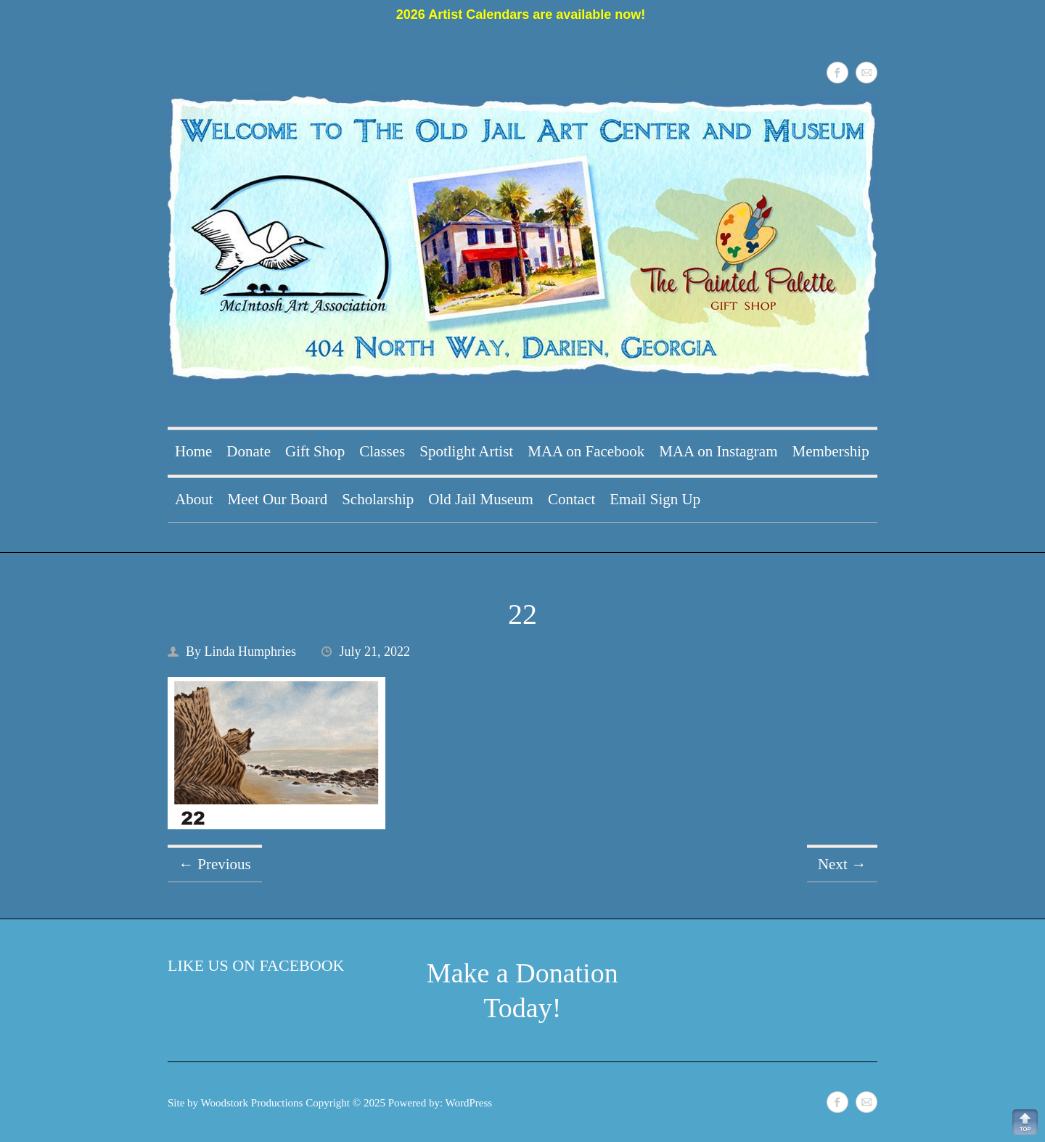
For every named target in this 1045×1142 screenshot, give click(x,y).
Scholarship (378, 499)
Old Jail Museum (480, 499)
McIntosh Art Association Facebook (837, 72)
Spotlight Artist (466, 451)
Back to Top (1025, 1122)
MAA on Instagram (718, 451)
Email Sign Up (655, 499)
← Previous (215, 864)
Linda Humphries (250, 651)
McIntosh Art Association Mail (866, 72)
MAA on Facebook (586, 451)
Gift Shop (315, 451)
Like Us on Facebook (256, 965)
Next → (842, 864)
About (194, 499)
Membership (830, 451)
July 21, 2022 (375, 651)
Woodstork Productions (252, 1103)
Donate (248, 451)
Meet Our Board (278, 499)
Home (193, 451)
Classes (382, 451)
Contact (571, 499)
